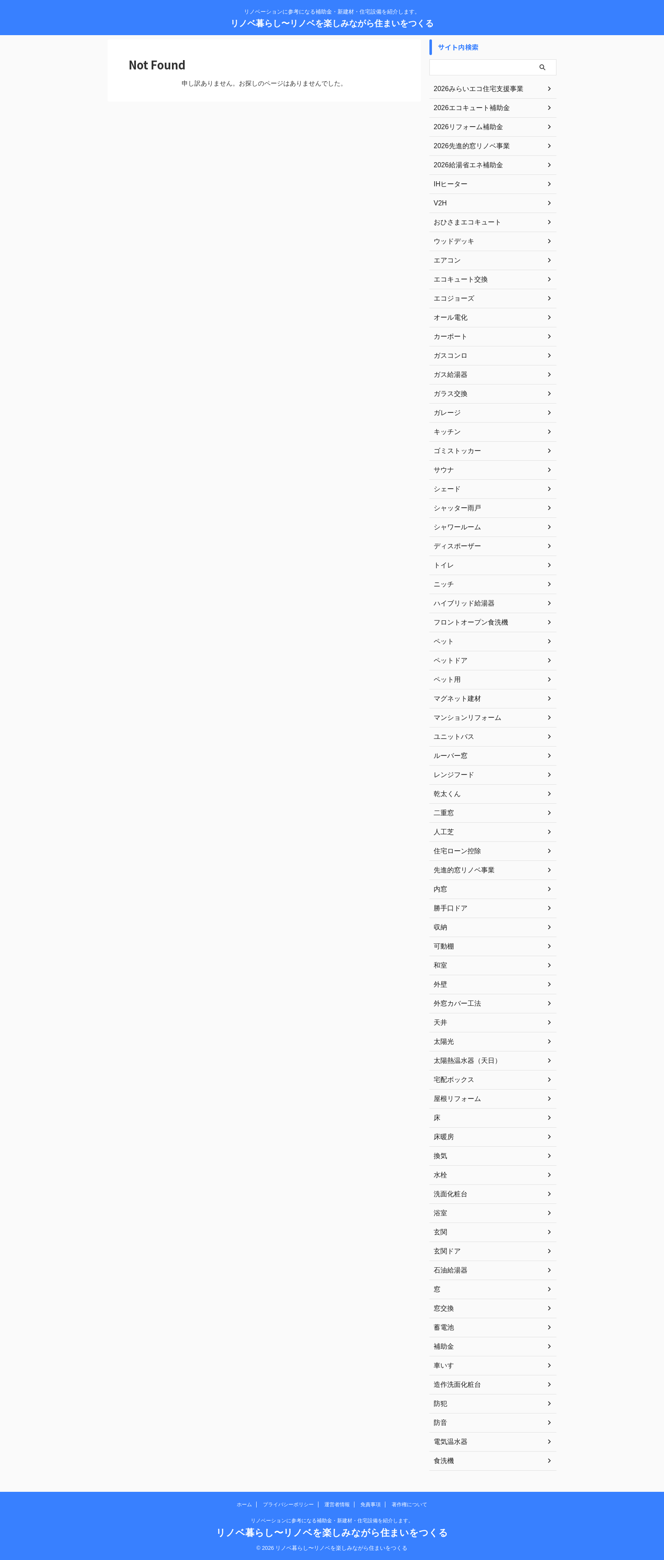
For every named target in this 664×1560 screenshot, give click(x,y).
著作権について (409, 1504)
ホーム (244, 1504)
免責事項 (370, 1504)
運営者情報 (337, 1504)
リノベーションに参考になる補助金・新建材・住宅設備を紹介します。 (332, 1521)
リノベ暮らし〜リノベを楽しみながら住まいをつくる (332, 23)
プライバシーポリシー (288, 1504)
